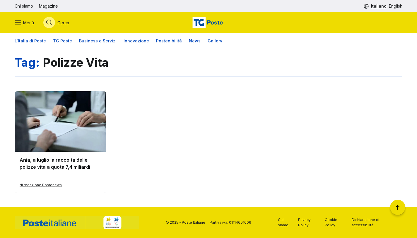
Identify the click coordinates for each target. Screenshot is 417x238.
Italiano (379, 6)
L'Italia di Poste (30, 40)
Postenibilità (169, 40)
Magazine (48, 6)
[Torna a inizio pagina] (397, 207)
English (395, 6)
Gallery (215, 40)
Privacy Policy (304, 222)
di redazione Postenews (41, 185)
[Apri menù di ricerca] (56, 22)
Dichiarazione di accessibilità (365, 222)
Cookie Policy (331, 222)
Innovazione (136, 40)
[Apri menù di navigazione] (24, 22)
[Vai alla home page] (208, 22)
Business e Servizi (98, 40)
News (195, 40)
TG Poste (62, 40)
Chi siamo (24, 6)
